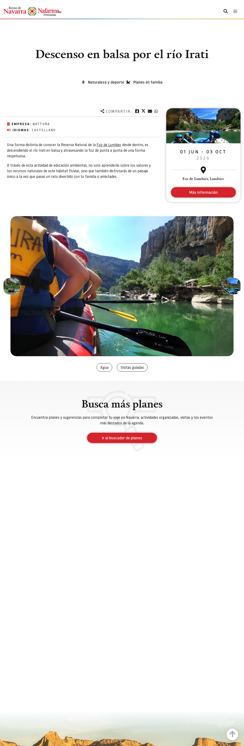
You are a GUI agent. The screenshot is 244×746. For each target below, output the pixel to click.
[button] (11, 286)
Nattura (41, 124)
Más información (203, 192)
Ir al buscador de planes (122, 437)
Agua (104, 367)
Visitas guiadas (132, 367)
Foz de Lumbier (109, 144)
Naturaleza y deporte (106, 82)
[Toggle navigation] (235, 11)
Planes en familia (148, 82)
